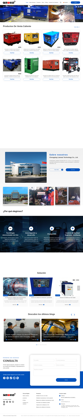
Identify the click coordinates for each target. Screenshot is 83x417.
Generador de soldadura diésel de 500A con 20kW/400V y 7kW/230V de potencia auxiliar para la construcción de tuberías (12, 76)
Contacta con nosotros (25, 403)
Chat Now (12, 52)
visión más (77, 27)
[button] (39, 19)
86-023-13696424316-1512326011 (68, 397)
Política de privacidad (7, 415)
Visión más (15, 304)
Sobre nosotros (26, 395)
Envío (66, 380)
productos (39, 2)
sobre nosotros (32, 2)
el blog (46, 2)
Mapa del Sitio (13, 415)
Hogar (27, 2)
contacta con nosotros (53, 2)
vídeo (43, 2)
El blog (24, 400)
